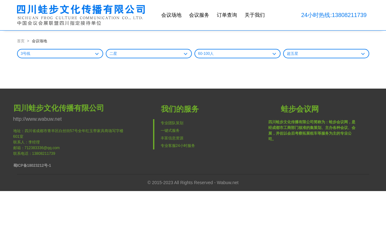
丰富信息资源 (172, 138)
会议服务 (199, 15)
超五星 (292, 53)
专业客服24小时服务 (178, 145)
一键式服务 (170, 130)
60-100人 (206, 53)
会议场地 (171, 15)
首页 (21, 41)
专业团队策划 (172, 123)
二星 (113, 53)
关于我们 (255, 15)
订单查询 (227, 15)
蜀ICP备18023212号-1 (32, 165)
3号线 (26, 53)
